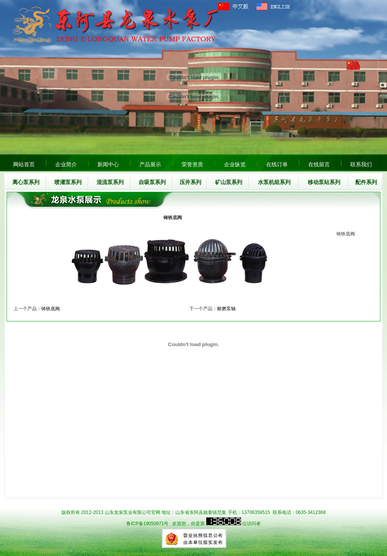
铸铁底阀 (50, 308)
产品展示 (150, 164)
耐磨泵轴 (226, 308)
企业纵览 (235, 164)
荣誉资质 (192, 164)
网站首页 (24, 164)
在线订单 (277, 164)
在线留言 (319, 164)
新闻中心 (108, 164)
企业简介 (66, 164)
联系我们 (361, 164)
